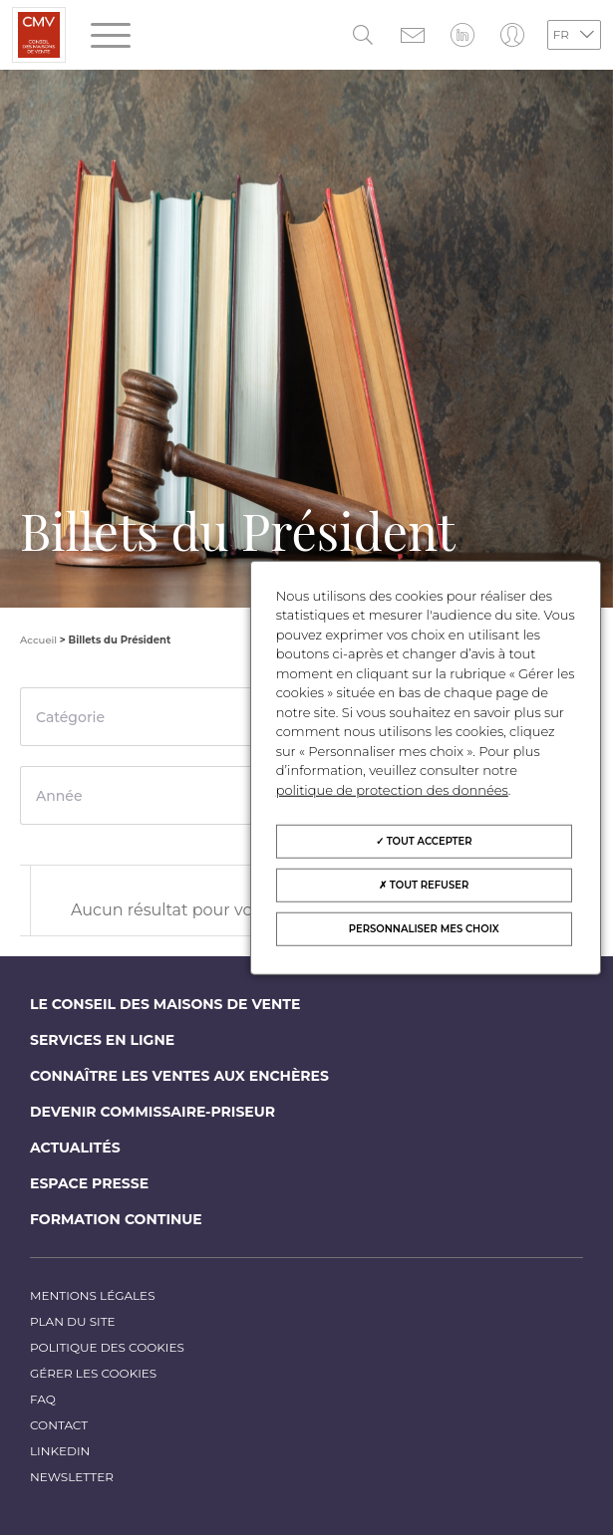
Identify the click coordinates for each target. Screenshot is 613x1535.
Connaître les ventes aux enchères (179, 1076)
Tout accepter (424, 841)
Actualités (75, 1147)
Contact (59, 1424)
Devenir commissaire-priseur (152, 1112)
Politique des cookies (107, 1347)
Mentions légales (92, 1295)
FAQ (43, 1399)
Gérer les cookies (93, 1373)
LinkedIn (60, 1450)
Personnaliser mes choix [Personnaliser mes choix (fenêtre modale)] (424, 928)
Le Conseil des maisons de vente (165, 1004)
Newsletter (72, 1476)
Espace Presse (89, 1183)
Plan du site (73, 1321)
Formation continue (116, 1219)
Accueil (38, 640)
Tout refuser (423, 885)
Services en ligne (102, 1040)
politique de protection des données (392, 789)
